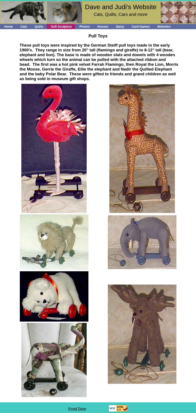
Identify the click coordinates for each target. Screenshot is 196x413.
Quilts (39, 26)
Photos (84, 26)
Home (8, 26)
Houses (102, 26)
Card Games (141, 26)
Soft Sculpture (61, 26)
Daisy (120, 26)
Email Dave (77, 409)
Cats (23, 26)
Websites (164, 26)
